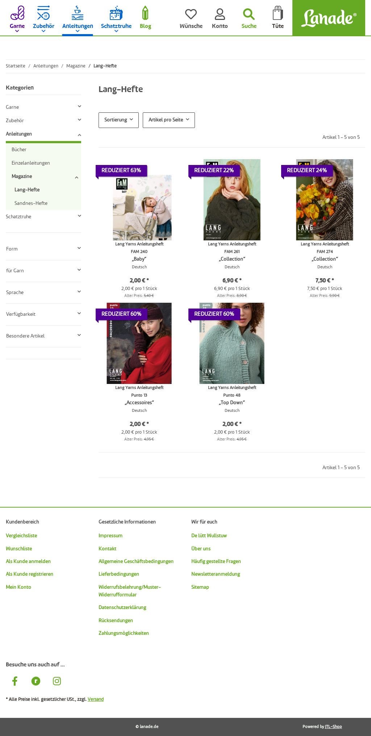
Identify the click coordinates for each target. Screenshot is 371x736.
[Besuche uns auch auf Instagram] (57, 682)
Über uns (200, 548)
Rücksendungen (116, 620)
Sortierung (115, 120)
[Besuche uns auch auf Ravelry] (36, 682)
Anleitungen (19, 134)
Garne (12, 107)
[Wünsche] (190, 18)
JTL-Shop (333, 727)
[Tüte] (277, 18)
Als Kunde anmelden (28, 561)
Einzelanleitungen (31, 163)
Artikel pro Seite (166, 120)
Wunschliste (19, 548)
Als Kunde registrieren (29, 574)
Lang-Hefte (26, 190)
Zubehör (15, 120)
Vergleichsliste (21, 535)
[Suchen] (248, 18)
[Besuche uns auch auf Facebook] (15, 682)
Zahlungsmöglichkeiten (124, 633)
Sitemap (200, 587)
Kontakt (107, 548)
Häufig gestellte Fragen (216, 561)
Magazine (22, 176)
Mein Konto (18, 587)
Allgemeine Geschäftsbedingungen (136, 561)
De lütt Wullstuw (209, 535)
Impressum (110, 535)
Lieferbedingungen (119, 574)
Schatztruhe (18, 216)
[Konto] (219, 18)
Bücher (19, 149)
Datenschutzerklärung (122, 607)
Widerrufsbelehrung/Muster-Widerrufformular (130, 591)
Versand (96, 699)
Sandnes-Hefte (30, 203)
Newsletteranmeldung (215, 574)
